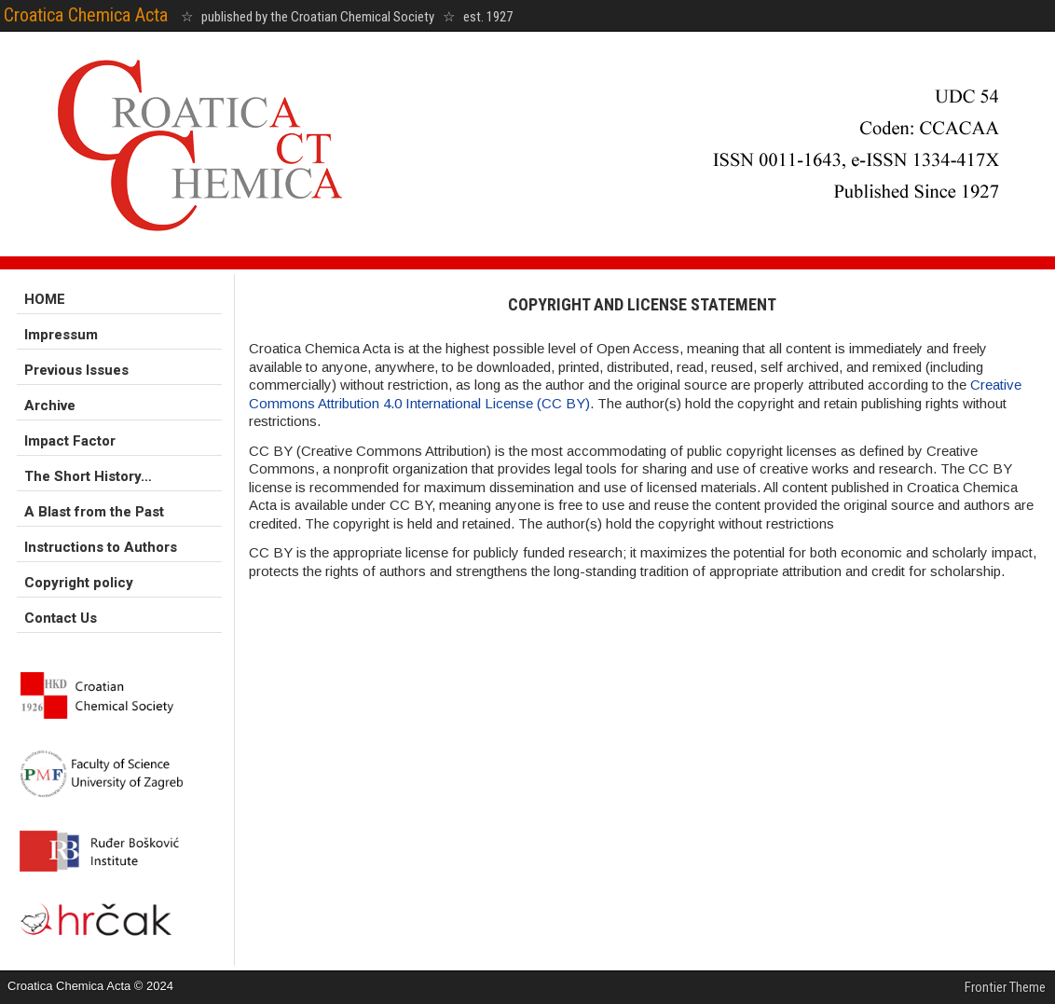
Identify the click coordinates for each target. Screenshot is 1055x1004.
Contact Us (60, 618)
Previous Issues (76, 370)
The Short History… (88, 476)
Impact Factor (70, 441)
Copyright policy (78, 582)
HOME (44, 299)
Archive (49, 405)
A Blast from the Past (94, 511)
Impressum (61, 334)
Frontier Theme (1005, 987)
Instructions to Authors (100, 547)
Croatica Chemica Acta (86, 15)
